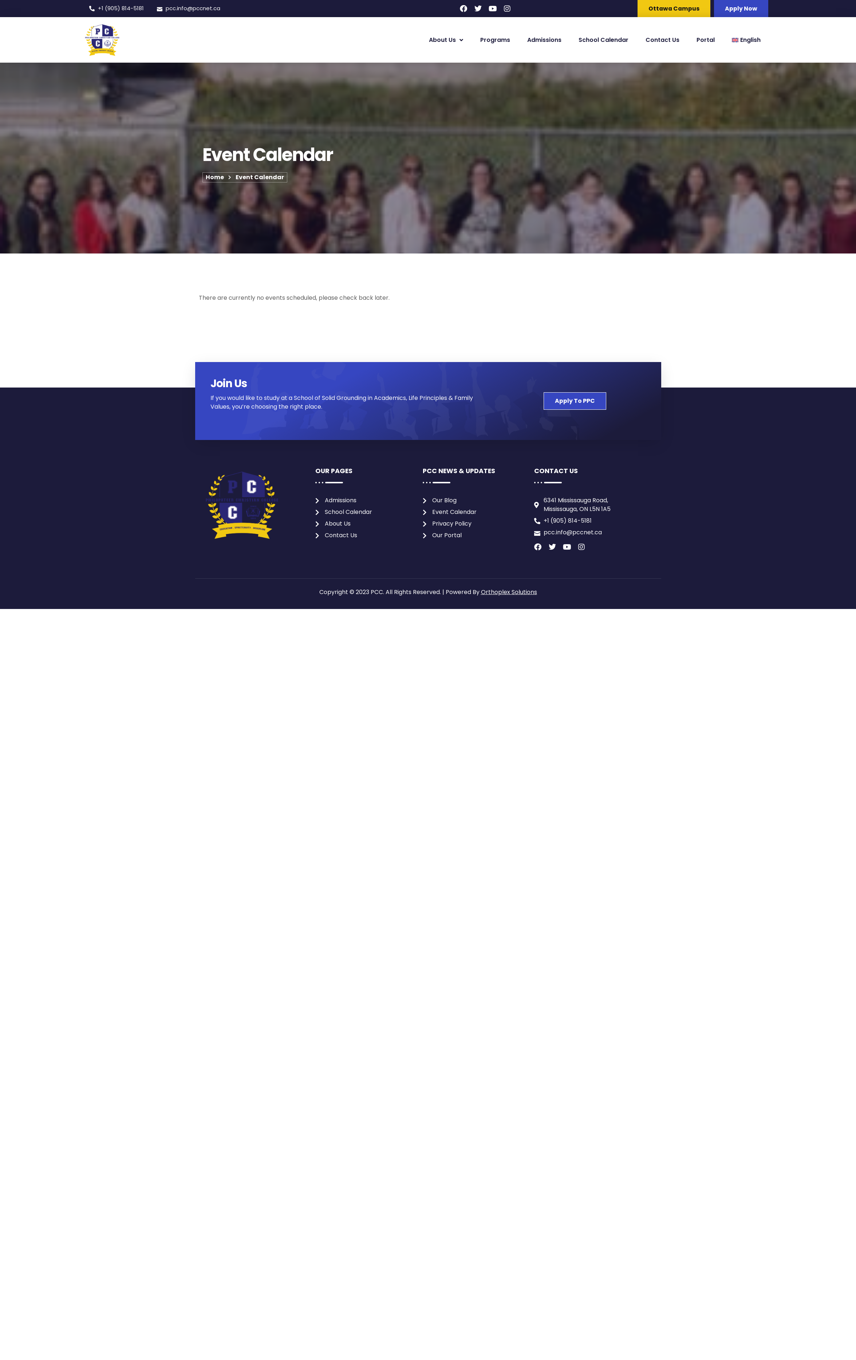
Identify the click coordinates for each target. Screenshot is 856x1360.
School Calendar (603, 40)
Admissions (544, 40)
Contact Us (662, 40)
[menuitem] (746, 40)
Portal (706, 40)
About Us (446, 40)
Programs (495, 40)
